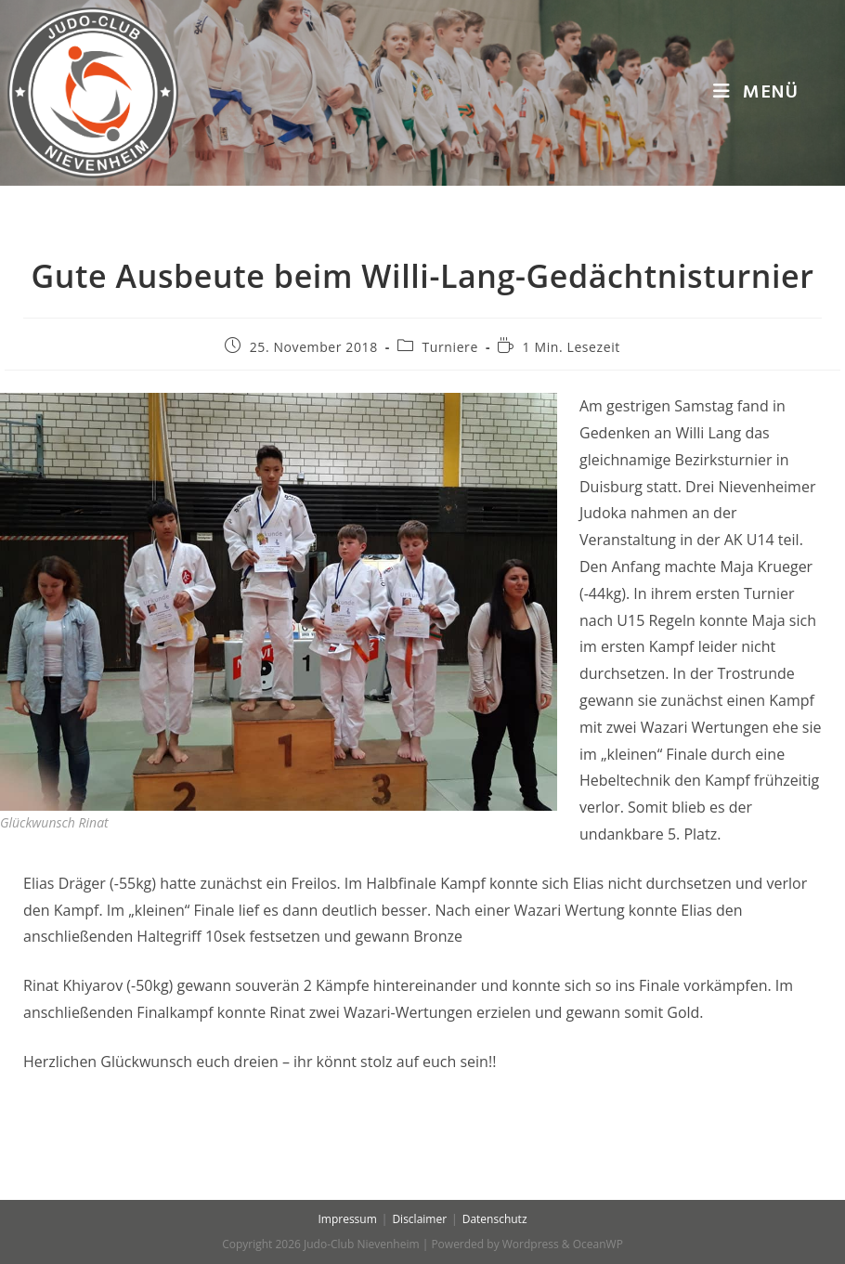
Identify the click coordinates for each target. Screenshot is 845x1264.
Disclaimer (419, 1219)
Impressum (347, 1219)
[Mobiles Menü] (756, 93)
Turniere (450, 347)
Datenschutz (494, 1219)
